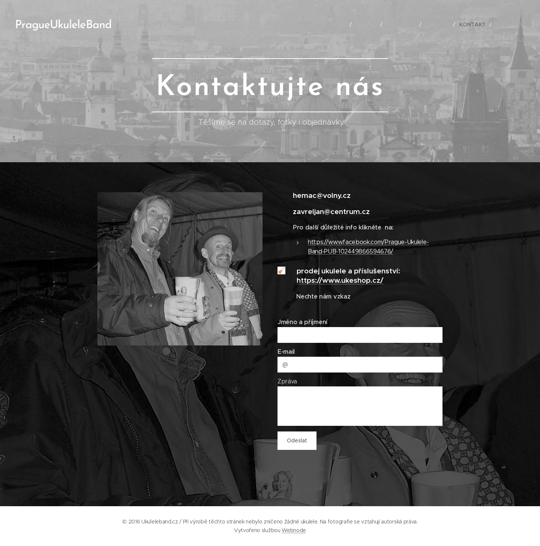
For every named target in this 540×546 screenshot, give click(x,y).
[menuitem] (340, 24)
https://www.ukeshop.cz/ (340, 280)
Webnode (294, 530)
